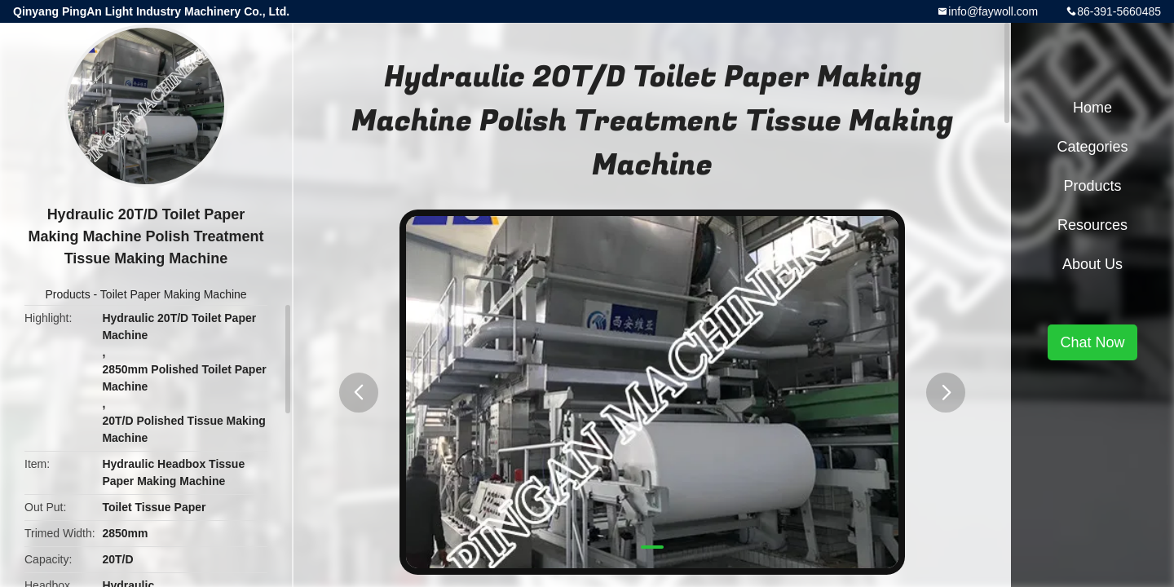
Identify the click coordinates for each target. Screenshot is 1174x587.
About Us (1092, 264)
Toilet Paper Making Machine (173, 294)
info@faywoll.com (993, 11)
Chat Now (1092, 342)
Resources (1092, 225)
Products (67, 294)
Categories (1092, 147)
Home (1092, 107)
